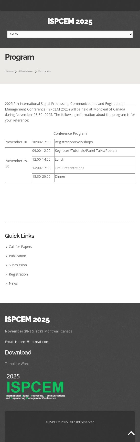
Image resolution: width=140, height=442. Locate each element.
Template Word (17, 363)
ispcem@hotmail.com (32, 341)
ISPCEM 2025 (70, 21)
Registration (18, 274)
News (13, 283)
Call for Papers (20, 246)
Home (9, 71)
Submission (18, 265)
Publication (17, 256)
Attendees (26, 71)
